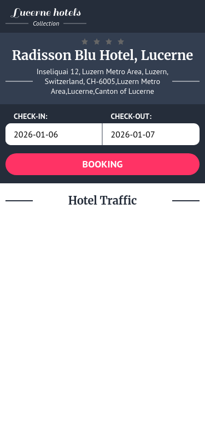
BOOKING (103, 164)
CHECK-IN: (31, 116)
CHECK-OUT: (131, 116)
